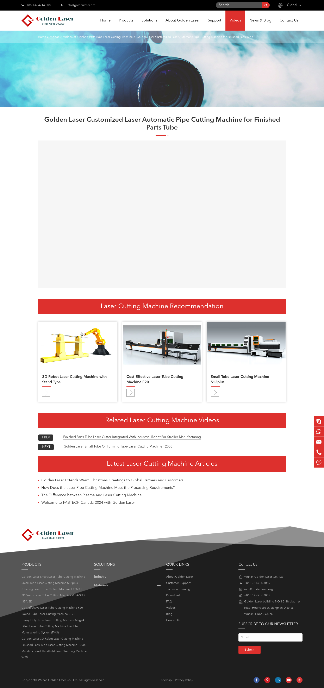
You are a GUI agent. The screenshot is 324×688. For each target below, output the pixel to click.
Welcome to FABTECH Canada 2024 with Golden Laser (88, 503)
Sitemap (166, 680)
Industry (128, 577)
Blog (169, 614)
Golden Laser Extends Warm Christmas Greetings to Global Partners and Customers (112, 480)
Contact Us (289, 25)
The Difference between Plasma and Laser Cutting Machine (91, 495)
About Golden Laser (183, 25)
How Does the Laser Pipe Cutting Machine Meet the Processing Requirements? (108, 488)
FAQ (169, 601)
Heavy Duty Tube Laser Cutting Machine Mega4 (52, 620)
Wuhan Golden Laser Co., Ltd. (58, 680)
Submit (249, 649)
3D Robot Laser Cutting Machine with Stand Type (74, 379)
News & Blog (260, 25)
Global (292, 5)
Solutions (149, 25)
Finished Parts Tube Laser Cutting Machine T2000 (53, 645)
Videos (235, 25)
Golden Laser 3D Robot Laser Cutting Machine (52, 638)
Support (214, 25)
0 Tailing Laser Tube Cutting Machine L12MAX (51, 589)
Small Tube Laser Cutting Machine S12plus (240, 379)
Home (105, 25)
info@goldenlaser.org (81, 5)
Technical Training (178, 589)
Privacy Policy (184, 680)
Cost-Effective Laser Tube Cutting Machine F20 (154, 379)
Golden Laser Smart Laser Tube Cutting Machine (53, 576)
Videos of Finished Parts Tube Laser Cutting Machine (98, 37)
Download (173, 595)
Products (126, 25)
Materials (128, 585)
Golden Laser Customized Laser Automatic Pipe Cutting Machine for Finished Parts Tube (195, 37)
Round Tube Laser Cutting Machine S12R (48, 614)
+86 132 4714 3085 (36, 5)
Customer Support (178, 583)
